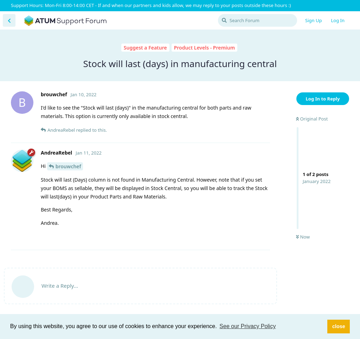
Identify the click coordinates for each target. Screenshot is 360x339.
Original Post (312, 119)
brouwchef (68, 166)
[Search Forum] (257, 20)
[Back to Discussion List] (9, 20)
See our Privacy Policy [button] (247, 326)
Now (303, 237)
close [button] (338, 326)
